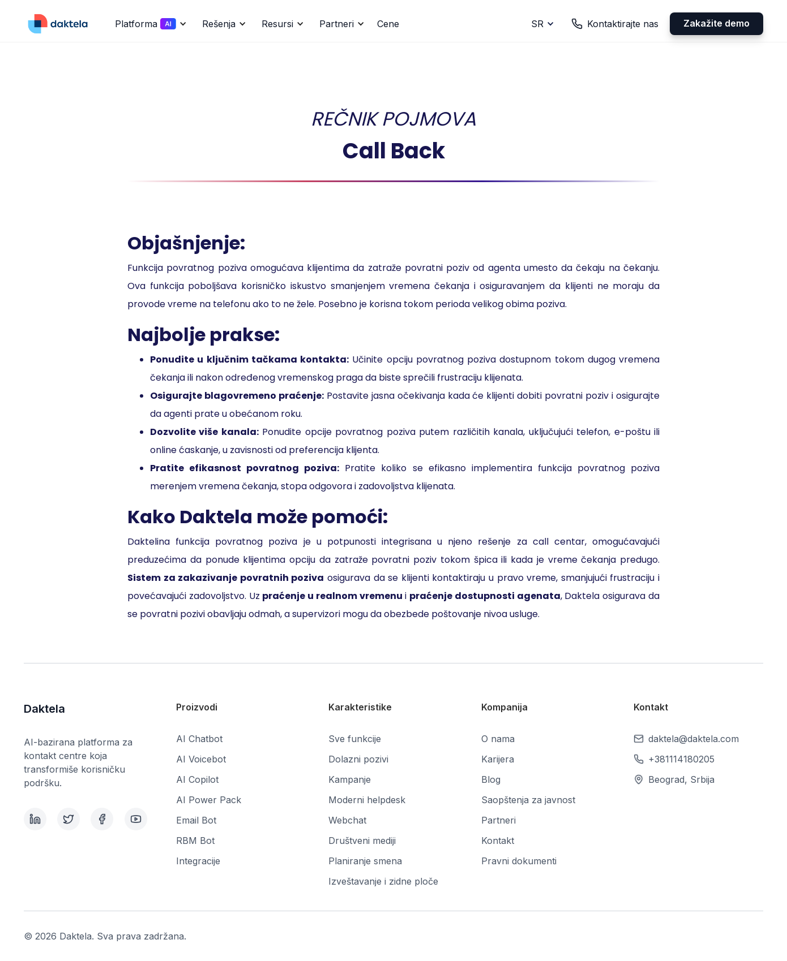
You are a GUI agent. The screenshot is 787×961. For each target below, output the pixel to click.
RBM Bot (195, 840)
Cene (388, 23)
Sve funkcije (354, 738)
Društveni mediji (362, 840)
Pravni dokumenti (519, 861)
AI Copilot (197, 779)
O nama (498, 738)
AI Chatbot (199, 738)
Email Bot (196, 820)
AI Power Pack (208, 799)
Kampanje (349, 779)
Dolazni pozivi (358, 759)
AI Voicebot (201, 759)
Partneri (498, 820)
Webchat (347, 820)
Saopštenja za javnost (528, 799)
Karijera (497, 759)
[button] (149, 24)
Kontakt (497, 840)
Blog (491, 779)
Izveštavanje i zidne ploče (383, 881)
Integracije (198, 861)
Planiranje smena (365, 861)
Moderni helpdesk (366, 799)
